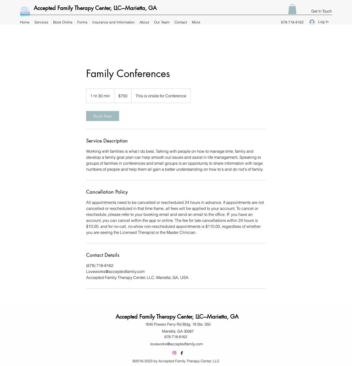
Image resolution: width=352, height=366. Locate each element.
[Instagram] (174, 353)
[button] (292, 9)
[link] (102, 116)
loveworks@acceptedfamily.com (176, 344)
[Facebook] (181, 353)
